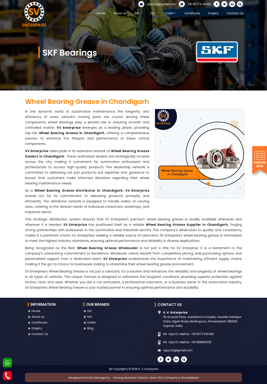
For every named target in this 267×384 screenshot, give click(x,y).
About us (119, 13)
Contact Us (235, 13)
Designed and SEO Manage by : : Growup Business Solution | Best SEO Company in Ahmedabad (134, 378)
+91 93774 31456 (195, 4)
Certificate (192, 13)
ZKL (153, 13)
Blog (90, 328)
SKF (138, 13)
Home (101, 13)
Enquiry (213, 13)
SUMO (170, 13)
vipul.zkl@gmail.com (157, 4)
